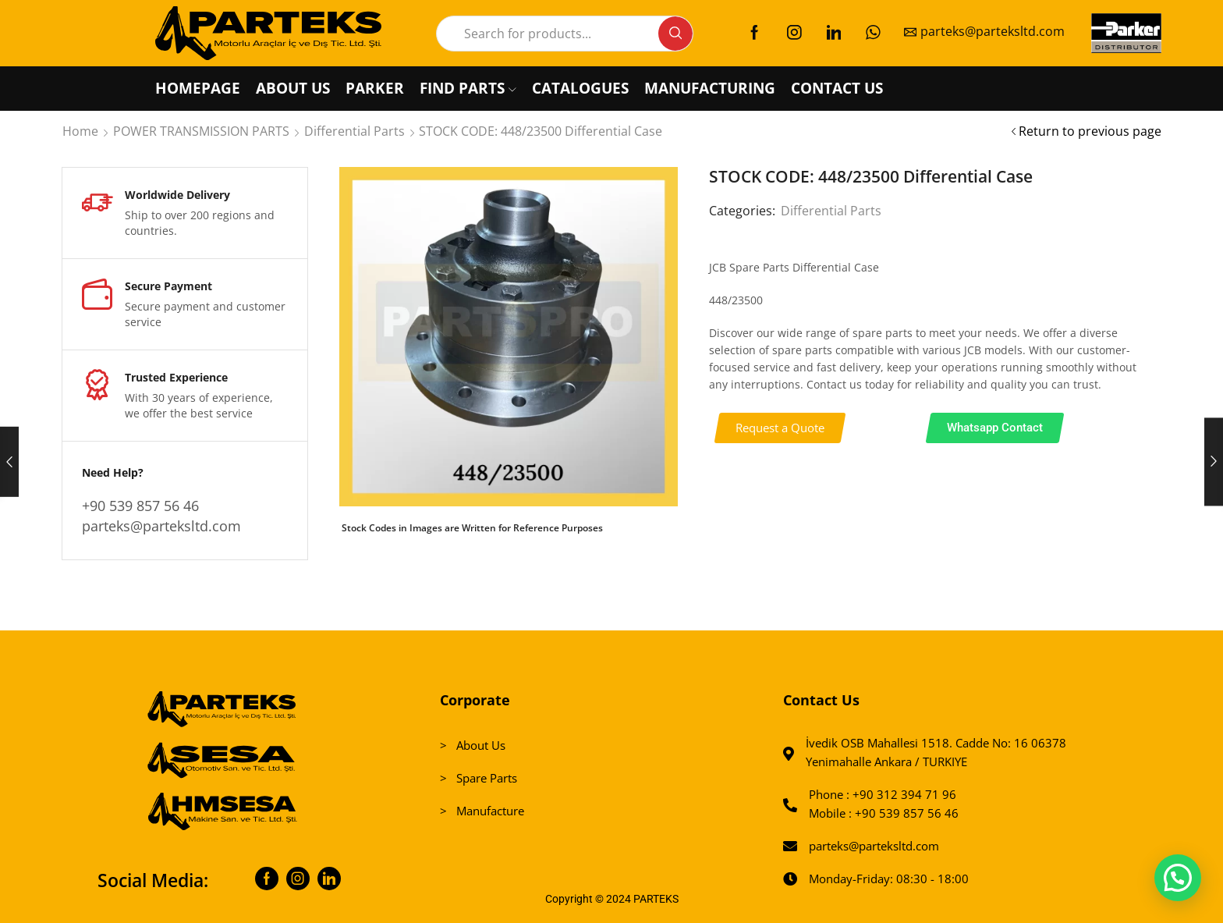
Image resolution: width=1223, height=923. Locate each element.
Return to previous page (1090, 131)
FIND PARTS (468, 88)
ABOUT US (293, 88)
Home (80, 131)
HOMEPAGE (197, 88)
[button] (780, 428)
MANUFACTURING (709, 88)
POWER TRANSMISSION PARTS (201, 131)
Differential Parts (354, 131)
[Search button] (675, 33)
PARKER (375, 88)
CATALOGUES (580, 88)
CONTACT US (837, 88)
